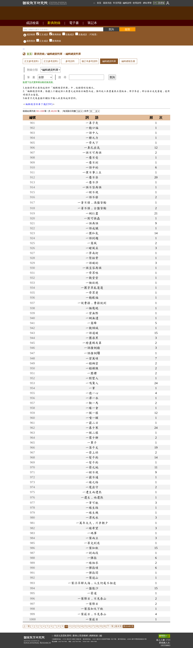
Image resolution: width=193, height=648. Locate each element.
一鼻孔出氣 (92, 147)
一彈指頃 (92, 567)
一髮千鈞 (92, 457)
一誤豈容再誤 (92, 268)
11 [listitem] (70, 626)
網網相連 (93, 635)
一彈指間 (92, 572)
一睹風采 (92, 248)
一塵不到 (92, 162)
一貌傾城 (92, 328)
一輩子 (92, 442)
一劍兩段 (92, 553)
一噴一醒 (92, 417)
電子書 (74, 23)
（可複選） (67, 34)
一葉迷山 (92, 577)
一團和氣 (92, 233)
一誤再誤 (92, 223)
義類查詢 (29, 41)
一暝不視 (92, 192)
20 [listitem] (104, 626)
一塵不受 (92, 157)
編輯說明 (127, 3)
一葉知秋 (92, 548)
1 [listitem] (32, 626)
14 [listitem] (81, 626)
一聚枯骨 (92, 258)
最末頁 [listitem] (118, 626)
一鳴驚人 (92, 383)
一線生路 (92, 507)
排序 (92, 111)
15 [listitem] (85, 626)
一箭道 (92, 593)
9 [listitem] (62, 626)
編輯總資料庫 (109, 61)
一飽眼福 (92, 297)
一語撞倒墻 (92, 353)
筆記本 (92, 23)
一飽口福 (92, 127)
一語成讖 (92, 228)
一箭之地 (92, 467)
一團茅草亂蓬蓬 (92, 287)
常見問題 (117, 3)
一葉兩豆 (92, 538)
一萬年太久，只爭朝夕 (92, 523)
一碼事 (92, 533)
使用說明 (137, 3)
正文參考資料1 (31, 61)
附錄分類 (44, 69)
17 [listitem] (93, 626)
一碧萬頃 (92, 358)
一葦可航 (92, 502)
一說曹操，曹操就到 (91, 303)
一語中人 (92, 132)
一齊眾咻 (92, 272)
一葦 (92, 388)
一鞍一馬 (92, 403)
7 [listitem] (54, 626)
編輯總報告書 (128, 61)
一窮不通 (92, 477)
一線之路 (92, 482)
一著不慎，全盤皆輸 (91, 208)
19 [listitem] (100, 626)
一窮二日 (92, 422)
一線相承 (92, 562)
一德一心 (92, 393)
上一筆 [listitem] (26, 626)
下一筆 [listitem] (110, 626)
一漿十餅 (92, 437)
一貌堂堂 (92, 277)
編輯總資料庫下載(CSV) (38, 104)
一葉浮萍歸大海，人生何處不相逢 (92, 583)
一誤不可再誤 (92, 152)
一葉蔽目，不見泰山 (91, 614)
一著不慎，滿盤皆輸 (91, 202)
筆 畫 (39, 77)
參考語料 (70, 61)
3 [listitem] (39, 626)
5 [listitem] (47, 626)
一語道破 (92, 333)
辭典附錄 (54, 23)
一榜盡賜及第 (92, 342)
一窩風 (92, 243)
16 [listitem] (89, 626)
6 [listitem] (51, 626)
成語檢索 (32, 23)
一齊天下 (92, 142)
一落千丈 (92, 447)
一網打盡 (92, 213)
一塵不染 (92, 177)
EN (155, 3)
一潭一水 (92, 398)
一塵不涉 (92, 182)
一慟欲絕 (92, 282)
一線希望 (92, 528)
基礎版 (161, 3)
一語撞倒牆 (92, 347)
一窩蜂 (92, 323)
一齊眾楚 (92, 292)
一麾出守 (92, 487)
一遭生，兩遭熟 (92, 497)
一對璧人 (92, 378)
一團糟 (92, 373)
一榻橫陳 (92, 368)
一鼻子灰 (92, 123)
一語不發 (92, 197)
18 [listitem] (97, 626)
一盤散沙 (92, 588)
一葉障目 (92, 603)
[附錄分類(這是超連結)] (50, 69)
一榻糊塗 (92, 363)
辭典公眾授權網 (80, 635)
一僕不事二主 (92, 172)
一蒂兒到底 (92, 543)
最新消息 (107, 3)
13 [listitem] (78, 626)
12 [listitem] (74, 626)
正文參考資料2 (51, 61)
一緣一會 (92, 408)
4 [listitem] (43, 626)
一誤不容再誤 (92, 187)
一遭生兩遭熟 (92, 492)
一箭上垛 (92, 452)
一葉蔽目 (92, 619)
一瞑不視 (92, 472)
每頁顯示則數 (73, 111)
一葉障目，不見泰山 (91, 598)
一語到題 (92, 238)
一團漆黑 (92, 338)
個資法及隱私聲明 (62, 635)
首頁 (99, 3)
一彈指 (92, 558)
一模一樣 (92, 413)
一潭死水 (92, 517)
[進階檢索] (127, 29)
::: (94, 3)
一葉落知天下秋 (92, 608)
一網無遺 (92, 318)
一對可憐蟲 (92, 218)
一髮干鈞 (92, 462)
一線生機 (92, 512)
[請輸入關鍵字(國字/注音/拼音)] (63, 29)
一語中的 (92, 167)
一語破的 (92, 263)
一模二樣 (92, 432)
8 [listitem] (58, 626)
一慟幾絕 (92, 308)
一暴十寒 (92, 427)
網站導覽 (147, 3)
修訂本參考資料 (90, 61)
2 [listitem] (36, 626)
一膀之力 (92, 137)
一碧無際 (92, 313)
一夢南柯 (92, 253)
